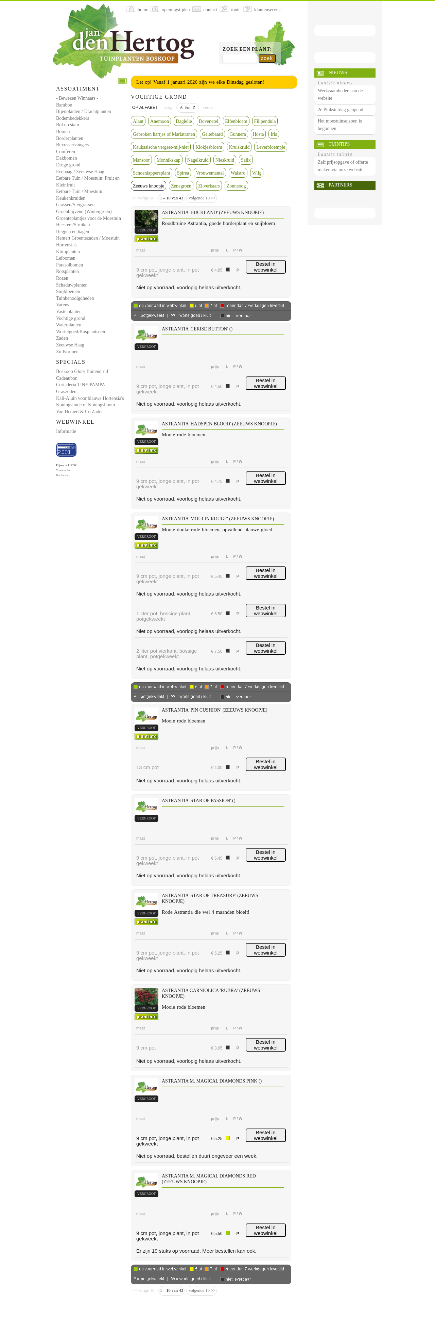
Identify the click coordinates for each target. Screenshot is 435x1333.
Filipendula (265, 121)
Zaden (62, 338)
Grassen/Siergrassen (75, 204)
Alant (138, 121)
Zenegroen (181, 186)
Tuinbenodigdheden (75, 298)
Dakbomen (66, 158)
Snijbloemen (68, 291)
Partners (340, 185)
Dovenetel (209, 121)
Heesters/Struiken (73, 224)
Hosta (258, 134)
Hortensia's (66, 244)
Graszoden (66, 391)
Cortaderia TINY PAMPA (80, 384)
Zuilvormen (67, 351)
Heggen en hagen (72, 231)
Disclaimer (62, 475)
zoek (267, 58)
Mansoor (141, 160)
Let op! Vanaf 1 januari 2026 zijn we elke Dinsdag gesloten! (200, 82)
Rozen (62, 278)
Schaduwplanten (72, 285)
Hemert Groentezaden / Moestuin (88, 238)
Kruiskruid (239, 147)
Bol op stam (67, 124)
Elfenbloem (236, 121)
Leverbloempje (270, 147)
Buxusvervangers (72, 144)
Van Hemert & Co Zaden (80, 411)
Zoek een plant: (247, 49)
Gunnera (238, 134)
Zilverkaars (209, 186)
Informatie (66, 431)
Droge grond (68, 164)
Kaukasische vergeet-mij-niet (161, 147)
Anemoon (159, 121)
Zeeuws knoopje (148, 186)
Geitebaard (212, 134)
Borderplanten (69, 138)
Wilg (256, 173)
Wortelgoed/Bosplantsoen (80, 331)
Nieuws (338, 72)
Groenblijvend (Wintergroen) (84, 211)
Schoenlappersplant (151, 173)
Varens (62, 304)
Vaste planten (69, 311)
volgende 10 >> (201, 198)
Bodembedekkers (72, 118)
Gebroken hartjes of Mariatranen (164, 134)
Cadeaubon (66, 378)
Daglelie (184, 121)
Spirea (183, 173)
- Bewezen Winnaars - (77, 98)
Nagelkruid (198, 160)
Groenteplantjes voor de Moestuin (88, 218)
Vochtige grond (70, 318)
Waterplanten (68, 324)
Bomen (63, 131)
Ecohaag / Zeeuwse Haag (80, 171)
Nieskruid (224, 160)
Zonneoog (236, 186)
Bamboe (64, 105)
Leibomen (65, 258)
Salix (246, 160)
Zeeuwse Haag (70, 344)
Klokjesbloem (208, 147)
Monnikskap (168, 160)
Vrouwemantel (210, 173)
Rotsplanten (67, 271)
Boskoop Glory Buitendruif (82, 371)
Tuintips (339, 144)
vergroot (146, 230)
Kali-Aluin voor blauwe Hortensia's (90, 398)
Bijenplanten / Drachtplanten (83, 111)
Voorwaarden (63, 470)
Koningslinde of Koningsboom (85, 404)
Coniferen (65, 151)
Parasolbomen (69, 264)
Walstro (238, 173)
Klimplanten (68, 251)
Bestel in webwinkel (265, 267)
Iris (274, 134)
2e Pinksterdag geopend (340, 109)
